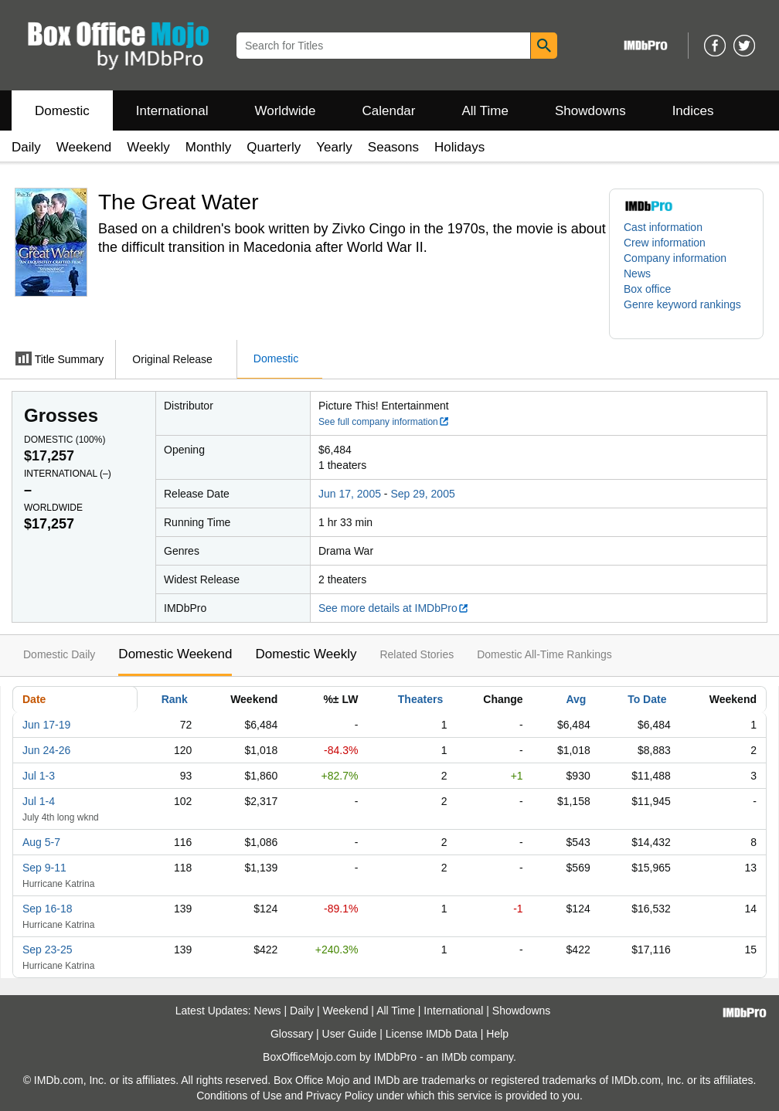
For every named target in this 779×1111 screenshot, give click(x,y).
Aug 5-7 (41, 842)
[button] (686, 312)
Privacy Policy (339, 1095)
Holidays (459, 147)
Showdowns (590, 111)
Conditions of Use (239, 1095)
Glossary (291, 1034)
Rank (175, 699)
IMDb (454, 1057)
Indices (693, 111)
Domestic (62, 111)
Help (497, 1034)
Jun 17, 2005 (349, 494)
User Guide (349, 1034)
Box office (647, 289)
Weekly (148, 147)
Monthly (208, 147)
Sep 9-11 (44, 867)
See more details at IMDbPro (393, 608)
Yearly (334, 147)
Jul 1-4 (38, 801)
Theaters (420, 699)
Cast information (663, 227)
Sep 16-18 (47, 908)
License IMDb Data (432, 1034)
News (637, 273)
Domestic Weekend (175, 654)
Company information (675, 258)
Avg (576, 699)
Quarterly (274, 147)
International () (67, 473)
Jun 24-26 (46, 750)
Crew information (665, 242)
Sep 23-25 (47, 949)
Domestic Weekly (305, 654)
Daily (26, 147)
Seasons (393, 147)
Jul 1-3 (38, 776)
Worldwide (284, 111)
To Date (647, 699)
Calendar (389, 111)
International (172, 111)
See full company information (384, 421)
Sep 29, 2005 (422, 494)
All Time (485, 111)
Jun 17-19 (46, 725)
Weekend (84, 147)
